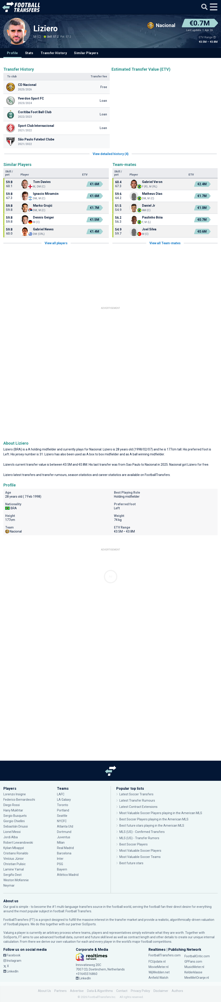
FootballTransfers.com (165, 955)
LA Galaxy (64, 799)
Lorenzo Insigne (14, 794)
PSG (60, 864)
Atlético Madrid (68, 875)
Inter (60, 858)
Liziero (45, 28)
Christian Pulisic (14, 864)
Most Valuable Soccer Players (140, 850)
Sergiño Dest (12, 875)
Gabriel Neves (43, 229)
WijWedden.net (159, 972)
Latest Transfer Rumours (137, 800)
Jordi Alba (10, 837)
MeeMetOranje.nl (196, 977)
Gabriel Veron (152, 182)
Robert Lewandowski (18, 842)
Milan (61, 842)
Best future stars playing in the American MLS (151, 825)
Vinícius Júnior (13, 858)
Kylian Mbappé (13, 848)
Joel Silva (149, 229)
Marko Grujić (42, 205)
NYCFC (62, 821)
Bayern (62, 869)
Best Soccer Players (133, 844)
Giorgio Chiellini (14, 821)
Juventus (63, 837)
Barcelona (64, 853)
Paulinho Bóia (152, 217)
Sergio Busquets (15, 815)
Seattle (62, 815)
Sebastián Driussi (15, 826)
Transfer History (54, 53)
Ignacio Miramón (46, 193)
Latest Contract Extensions (138, 807)
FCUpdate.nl (157, 961)
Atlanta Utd (65, 826)
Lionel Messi (12, 832)
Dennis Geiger (43, 217)
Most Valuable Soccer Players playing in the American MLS (160, 813)
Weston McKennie (16, 880)
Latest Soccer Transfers (136, 794)
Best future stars (131, 863)
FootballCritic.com (197, 956)
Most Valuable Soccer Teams (140, 857)
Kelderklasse (193, 972)
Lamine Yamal (13, 869)
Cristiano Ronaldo (15, 853)
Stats (29, 53)
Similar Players (86, 53)
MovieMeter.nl (158, 967)
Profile (12, 53)
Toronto (62, 805)
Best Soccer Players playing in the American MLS (153, 819)
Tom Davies (42, 182)
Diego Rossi (11, 805)
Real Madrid (65, 848)
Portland (63, 810)
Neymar (9, 885)
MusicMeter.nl (194, 967)
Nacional (95, 449)
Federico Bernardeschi (19, 799)
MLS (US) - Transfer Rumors (139, 838)
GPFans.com (193, 961)
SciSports (89, 924)
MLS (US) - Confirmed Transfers (142, 832)
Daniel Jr (148, 205)
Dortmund (64, 832)
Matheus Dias (152, 193)
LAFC (60, 794)
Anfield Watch (158, 977)
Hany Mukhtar (13, 810)
